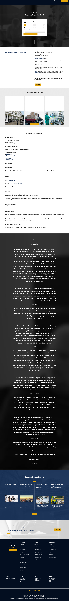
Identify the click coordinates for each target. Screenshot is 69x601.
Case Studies (22, 544)
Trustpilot (34, 39)
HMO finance (37, 72)
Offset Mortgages (22, 570)
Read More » (14, 117)
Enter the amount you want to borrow (29, 29)
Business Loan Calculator (52, 549)
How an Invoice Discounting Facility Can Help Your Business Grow (42, 486)
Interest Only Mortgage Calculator (24, 554)
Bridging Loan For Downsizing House (39, 552)
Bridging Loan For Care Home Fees (39, 559)
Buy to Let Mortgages (23, 564)
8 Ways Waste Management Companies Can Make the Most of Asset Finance (57, 486)
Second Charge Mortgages (24, 559)
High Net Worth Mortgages (24, 547)
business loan (12, 180)
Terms (30, 590)
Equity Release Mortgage (23, 562)
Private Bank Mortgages (23, 549)
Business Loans (51, 547)
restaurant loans (58, 70)
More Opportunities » (34, 123)
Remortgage (22, 557)
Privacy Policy (34, 590)
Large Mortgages (22, 552)
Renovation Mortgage (23, 567)
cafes (36, 71)
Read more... (7, 509)
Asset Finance (51, 554)
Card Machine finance (39, 57)
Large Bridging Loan (37, 547)
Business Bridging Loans (37, 549)
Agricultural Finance (51, 552)
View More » (34, 514)
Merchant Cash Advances (52, 557)
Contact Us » (38, 84)
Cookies (39, 590)
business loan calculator (18, 183)
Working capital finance (39, 58)
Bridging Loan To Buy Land (38, 554)
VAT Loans (50, 559)
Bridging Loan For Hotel (37, 557)
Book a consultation (13, 550)
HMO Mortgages (22, 565)
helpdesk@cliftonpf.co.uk (13, 547)
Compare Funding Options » (30, 34)
